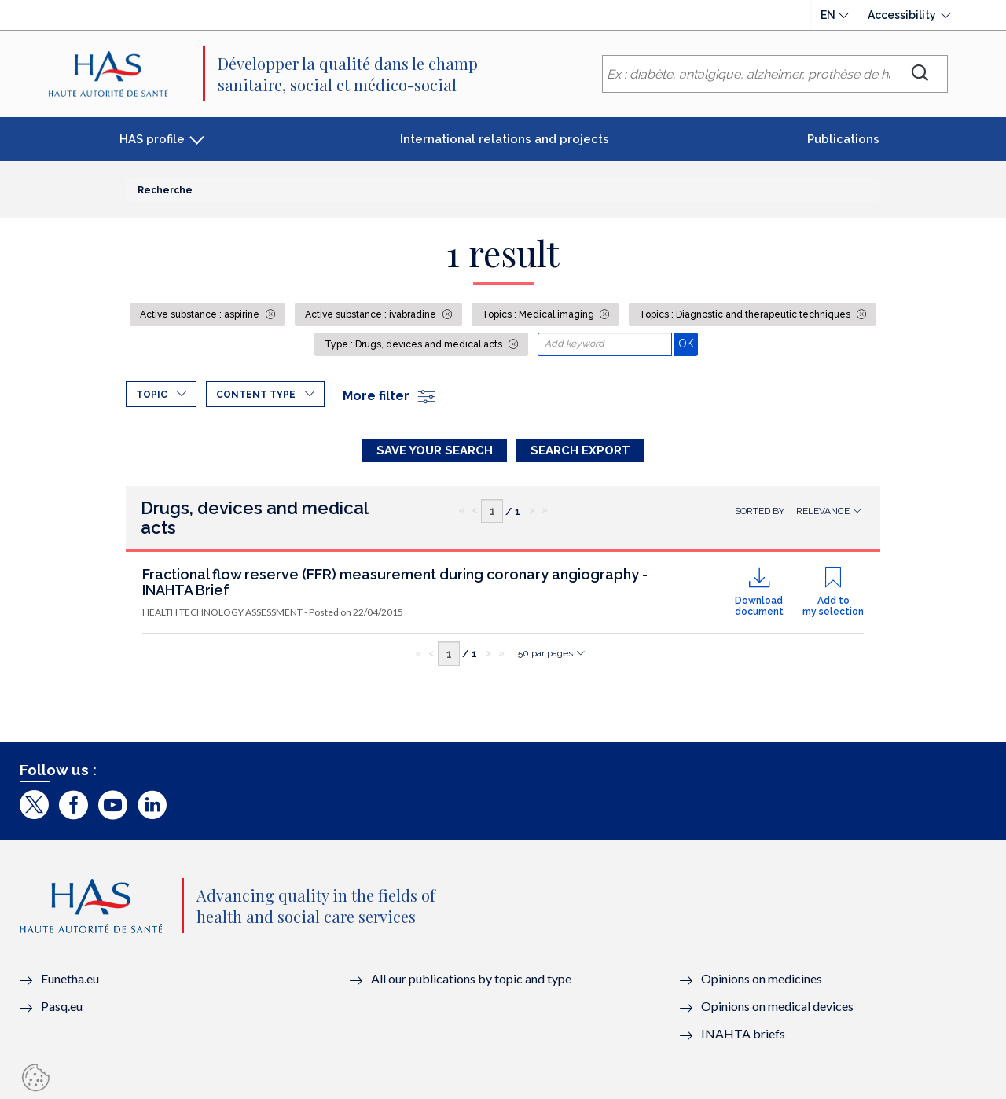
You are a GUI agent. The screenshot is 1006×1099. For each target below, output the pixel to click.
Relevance (823, 510)
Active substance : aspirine (201, 314)
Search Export (580, 450)
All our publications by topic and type (471, 978)
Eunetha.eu (70, 978)
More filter (390, 395)
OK (688, 343)
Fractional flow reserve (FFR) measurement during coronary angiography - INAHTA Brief (395, 582)
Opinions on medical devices (777, 1005)
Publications (843, 139)
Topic (151, 394)
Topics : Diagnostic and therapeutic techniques (746, 314)
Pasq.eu (62, 1005)
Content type (256, 394)
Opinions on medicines (761, 978)
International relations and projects (504, 139)
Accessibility (902, 15)
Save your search (434, 450)
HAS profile (152, 139)
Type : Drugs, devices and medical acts (415, 344)
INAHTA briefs (743, 1033)
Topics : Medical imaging (539, 314)
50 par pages (545, 653)
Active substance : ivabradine (372, 314)
